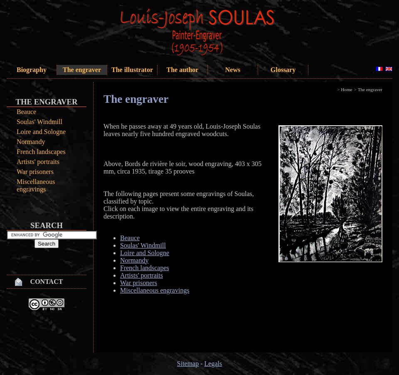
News (232, 69)
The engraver (82, 69)
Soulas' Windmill (39, 121)
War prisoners (35, 171)
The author (183, 69)
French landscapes (41, 151)
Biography (32, 69)
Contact (46, 281)
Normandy (31, 141)
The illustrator (132, 69)
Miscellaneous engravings (36, 185)
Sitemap (188, 363)
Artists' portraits (38, 161)
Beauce (26, 111)
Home (346, 89)
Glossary (283, 69)
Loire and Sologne (41, 131)
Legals (213, 363)
